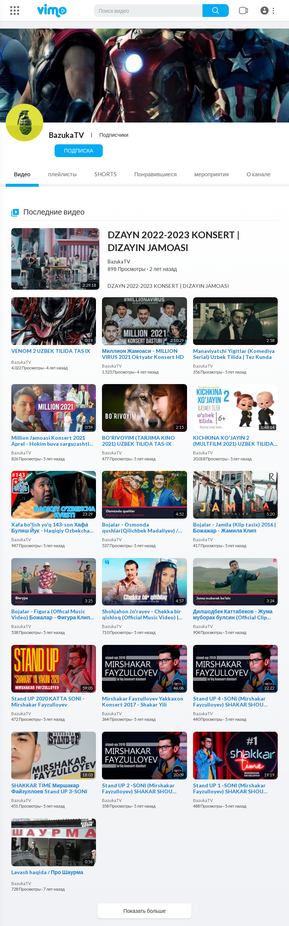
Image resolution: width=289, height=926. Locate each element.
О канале (258, 174)
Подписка (78, 150)
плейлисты (62, 174)
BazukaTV (66, 134)
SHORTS (105, 174)
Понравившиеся (155, 174)
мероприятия (212, 174)
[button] (268, 10)
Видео (22, 174)
